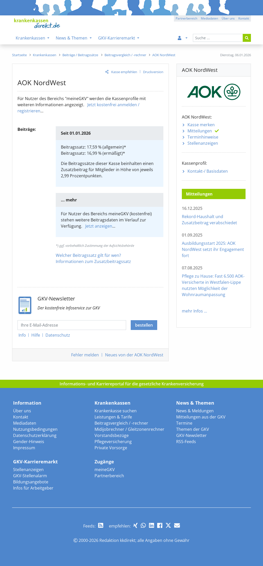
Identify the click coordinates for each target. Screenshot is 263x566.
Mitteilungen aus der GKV (201, 417)
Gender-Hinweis (28, 441)
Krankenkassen (112, 403)
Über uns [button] (228, 18)
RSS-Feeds (186, 441)
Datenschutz (57, 335)
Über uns (22, 411)
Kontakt (20, 417)
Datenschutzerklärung (35, 435)
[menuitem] (181, 38)
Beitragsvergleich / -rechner (121, 423)
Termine (184, 423)
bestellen (144, 325)
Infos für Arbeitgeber (33, 488)
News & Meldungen (195, 411)
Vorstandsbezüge (112, 435)
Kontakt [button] (243, 18)
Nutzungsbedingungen (35, 429)
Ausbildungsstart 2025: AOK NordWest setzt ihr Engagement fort (213, 249)
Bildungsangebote (30, 482)
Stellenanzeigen (202, 143)
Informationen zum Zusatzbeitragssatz (93, 261)
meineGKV (105, 469)
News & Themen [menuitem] (72, 38)
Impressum (24, 448)
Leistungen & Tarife (113, 417)
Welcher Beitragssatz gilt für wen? (88, 255)
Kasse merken (201, 125)
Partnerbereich (109, 476)
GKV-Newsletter (191, 435)
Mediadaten (24, 423)
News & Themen (195, 403)
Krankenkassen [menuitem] (31, 38)
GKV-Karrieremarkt (35, 461)
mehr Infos (192, 311)
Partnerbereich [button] (186, 18)
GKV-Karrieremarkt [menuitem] (117, 38)
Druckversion (153, 72)
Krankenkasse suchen (116, 411)
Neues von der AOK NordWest (134, 355)
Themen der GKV (192, 429)
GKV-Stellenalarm (30, 476)
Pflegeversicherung (113, 441)
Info (22, 335)
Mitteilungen (199, 131)
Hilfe (35, 335)
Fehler (85, 355)
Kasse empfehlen (124, 72)
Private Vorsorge (111, 448)
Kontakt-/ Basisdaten (207, 171)
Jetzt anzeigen (98, 226)
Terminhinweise (202, 137)
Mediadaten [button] (209, 18)
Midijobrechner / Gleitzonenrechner (129, 429)
